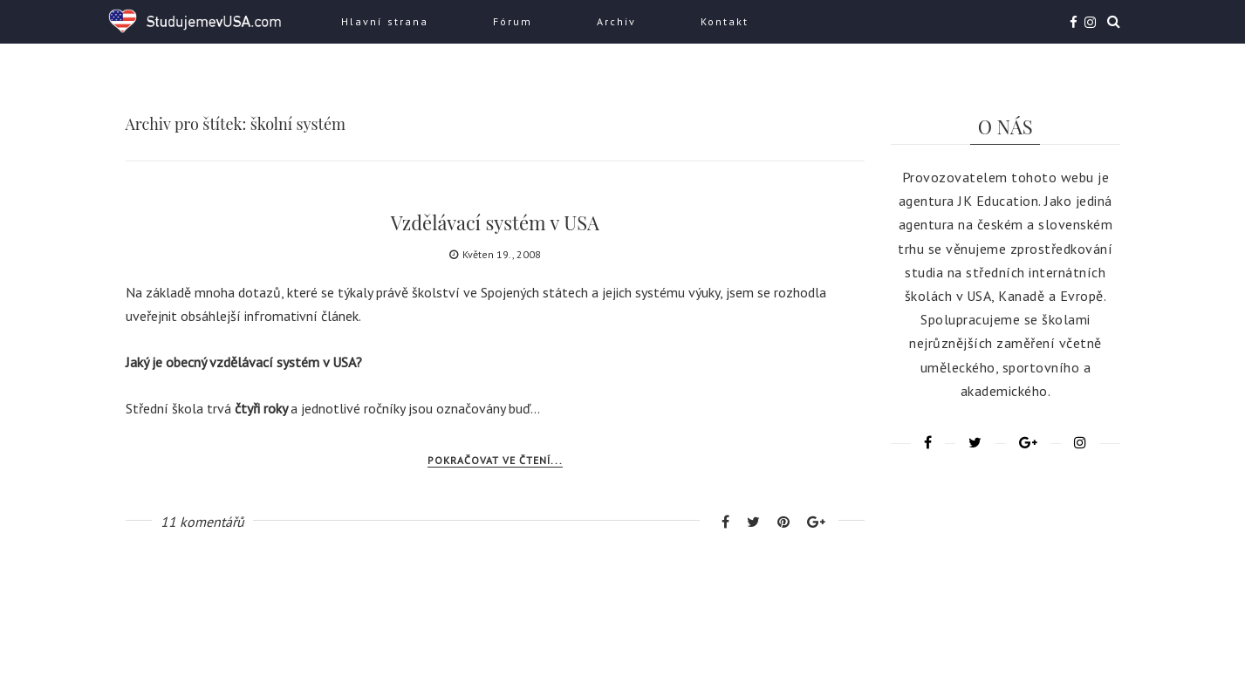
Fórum (512, 21)
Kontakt (725, 21)
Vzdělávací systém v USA (495, 222)
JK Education (998, 200)
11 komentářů (202, 521)
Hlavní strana (384, 21)
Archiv (616, 21)
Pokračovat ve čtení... (495, 460)
